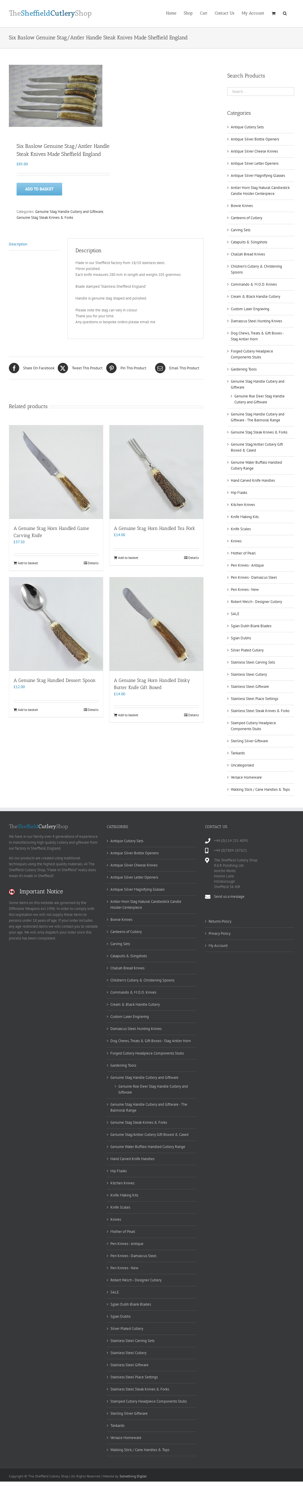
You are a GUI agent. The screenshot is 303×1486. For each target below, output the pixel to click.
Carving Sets (240, 229)
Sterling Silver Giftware (249, 740)
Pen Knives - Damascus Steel (254, 577)
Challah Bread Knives (248, 254)
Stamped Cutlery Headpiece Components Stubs (148, 1401)
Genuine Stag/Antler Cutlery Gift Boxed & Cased (149, 1134)
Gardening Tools (244, 369)
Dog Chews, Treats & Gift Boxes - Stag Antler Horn (150, 1040)
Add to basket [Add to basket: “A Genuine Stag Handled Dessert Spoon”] (28, 709)
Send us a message (229, 896)
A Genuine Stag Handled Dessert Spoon (55, 680)
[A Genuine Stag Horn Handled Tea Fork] (156, 471)
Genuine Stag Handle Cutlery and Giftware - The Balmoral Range (148, 1107)
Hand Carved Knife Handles (253, 480)
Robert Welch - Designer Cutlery (256, 601)
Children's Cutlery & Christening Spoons (142, 980)
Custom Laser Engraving (250, 308)
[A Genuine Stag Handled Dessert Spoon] (56, 623)
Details (93, 562)
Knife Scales (241, 528)
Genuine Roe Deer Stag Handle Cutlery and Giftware (153, 1089)
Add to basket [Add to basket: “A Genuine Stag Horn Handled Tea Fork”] (128, 557)
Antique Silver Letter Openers (254, 163)
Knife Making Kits (245, 516)
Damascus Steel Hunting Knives (256, 321)
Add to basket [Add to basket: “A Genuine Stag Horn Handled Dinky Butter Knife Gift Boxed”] (128, 714)
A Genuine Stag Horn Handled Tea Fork (154, 528)
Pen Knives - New (245, 589)
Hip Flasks (239, 492)
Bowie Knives (242, 205)
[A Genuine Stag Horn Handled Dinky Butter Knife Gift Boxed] (156, 623)
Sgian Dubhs (241, 638)
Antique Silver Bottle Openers (255, 139)
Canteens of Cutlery (246, 217)
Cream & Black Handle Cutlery (255, 296)
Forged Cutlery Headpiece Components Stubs (147, 1053)
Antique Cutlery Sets (247, 127)
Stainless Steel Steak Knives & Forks (260, 710)
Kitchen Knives (243, 504)
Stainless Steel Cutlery (249, 674)
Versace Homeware (246, 777)
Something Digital (133, 1476)
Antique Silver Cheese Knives (254, 151)
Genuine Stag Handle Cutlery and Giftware (69, 211)
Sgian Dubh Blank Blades (251, 625)
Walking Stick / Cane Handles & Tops (260, 789)
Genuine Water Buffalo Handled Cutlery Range (147, 1146)
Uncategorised (242, 765)
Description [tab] (18, 243)
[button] (285, 12)
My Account (218, 945)
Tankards (238, 753)
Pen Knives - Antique (247, 565)
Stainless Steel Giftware (250, 686)
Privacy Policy (220, 933)
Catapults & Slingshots (249, 242)
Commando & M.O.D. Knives (254, 284)
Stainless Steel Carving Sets (253, 662)
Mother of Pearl (243, 553)
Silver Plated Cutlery (247, 650)
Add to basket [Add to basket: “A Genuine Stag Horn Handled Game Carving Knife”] (28, 562)
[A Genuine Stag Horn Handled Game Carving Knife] (56, 471)
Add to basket (39, 188)
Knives (236, 541)
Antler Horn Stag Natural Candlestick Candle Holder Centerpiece (145, 904)
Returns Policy (220, 921)
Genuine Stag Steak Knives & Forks (45, 216)
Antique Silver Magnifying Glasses (258, 175)
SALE (235, 613)
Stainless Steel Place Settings (254, 698)
